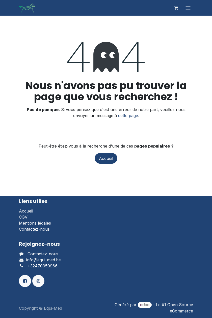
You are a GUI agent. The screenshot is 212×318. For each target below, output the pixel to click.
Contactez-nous (34, 229)
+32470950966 (43, 265)
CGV (23, 217)
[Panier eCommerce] (176, 8)
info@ (31, 259)
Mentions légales (35, 223)
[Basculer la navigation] (188, 8)
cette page (128, 115)
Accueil (106, 158)
